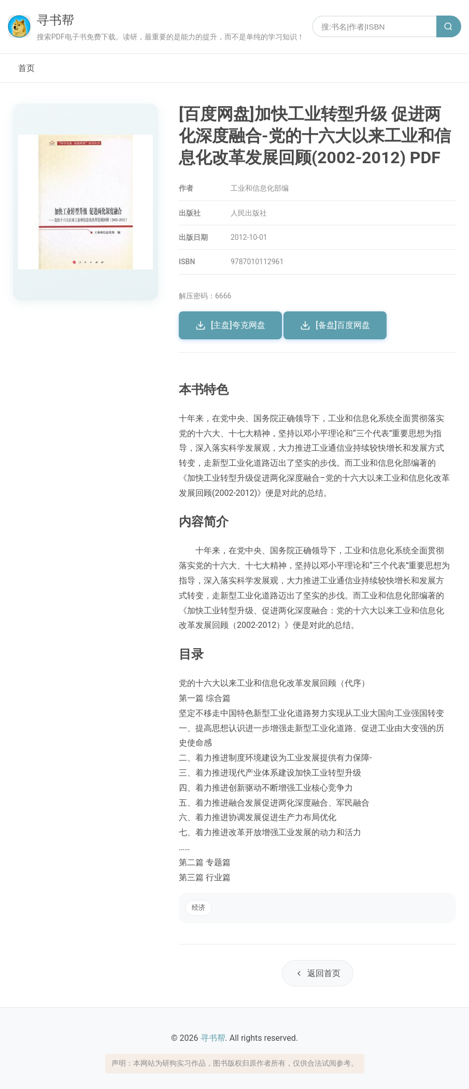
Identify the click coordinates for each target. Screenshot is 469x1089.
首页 (26, 68)
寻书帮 (55, 20)
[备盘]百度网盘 (335, 325)
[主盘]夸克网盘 (230, 325)
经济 (198, 907)
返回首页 (317, 973)
